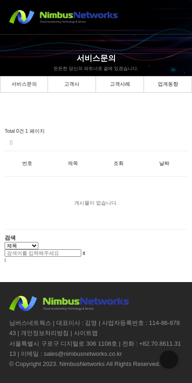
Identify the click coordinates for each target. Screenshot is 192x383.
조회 (119, 163)
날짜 (164, 163)
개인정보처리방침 (45, 333)
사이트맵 (86, 333)
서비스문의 (24, 84)
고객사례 (120, 84)
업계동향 (168, 84)
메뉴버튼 (174, 17)
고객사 (71, 84)
